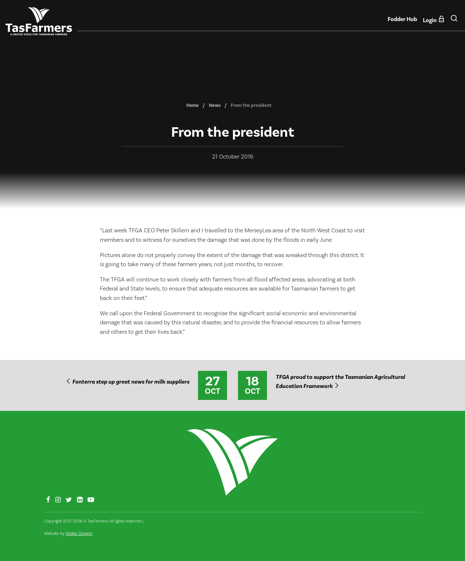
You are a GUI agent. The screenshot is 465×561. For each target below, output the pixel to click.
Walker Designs (79, 533)
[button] (454, 21)
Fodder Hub (402, 19)
